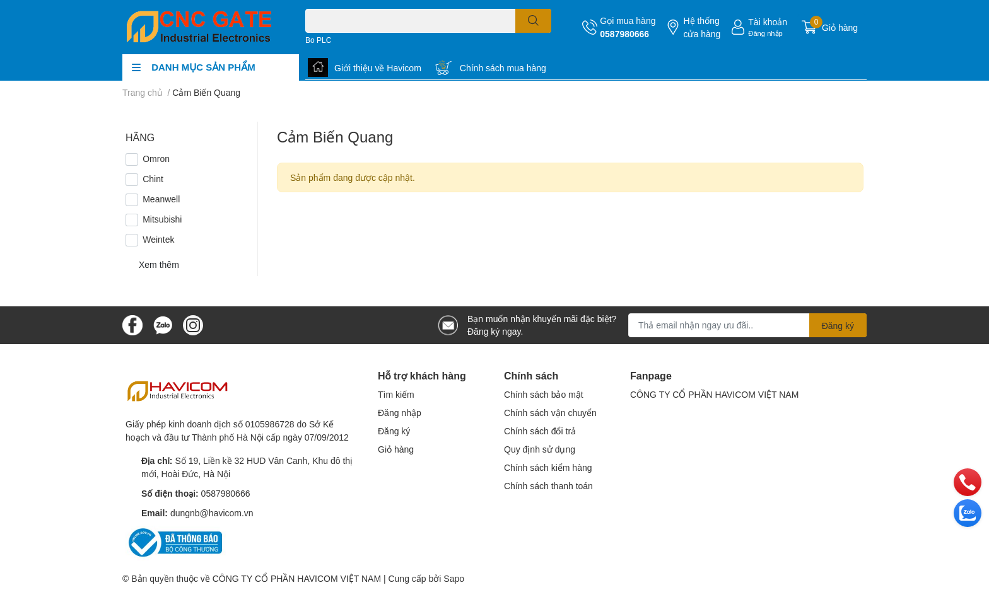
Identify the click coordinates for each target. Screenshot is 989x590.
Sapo (453, 578)
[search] (533, 21)
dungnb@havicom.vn (212, 512)
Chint (153, 178)
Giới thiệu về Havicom (377, 67)
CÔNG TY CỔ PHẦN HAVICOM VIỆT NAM (714, 394)
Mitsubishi (162, 219)
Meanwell (161, 199)
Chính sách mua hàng (503, 67)
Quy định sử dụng (539, 449)
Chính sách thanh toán (548, 485)
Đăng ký (394, 430)
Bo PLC (318, 40)
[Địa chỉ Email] (747, 325)
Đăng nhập (765, 33)
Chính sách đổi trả (540, 430)
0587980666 (624, 33)
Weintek (158, 239)
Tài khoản (767, 21)
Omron (156, 158)
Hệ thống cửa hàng (701, 27)
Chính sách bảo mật (543, 394)
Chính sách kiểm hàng (548, 467)
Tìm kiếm (396, 394)
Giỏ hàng (396, 449)
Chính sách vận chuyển (550, 412)
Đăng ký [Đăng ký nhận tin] (838, 325)
